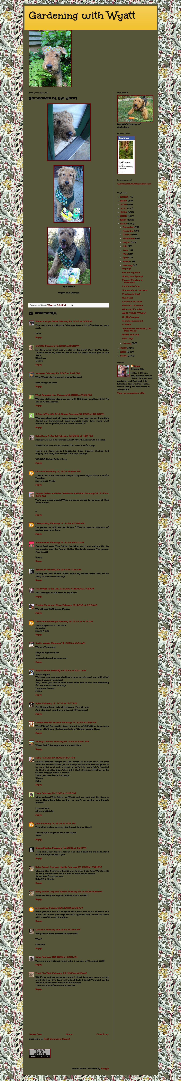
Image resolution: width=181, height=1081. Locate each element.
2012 (123, 348)
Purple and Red (130, 334)
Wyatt (137, 366)
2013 (123, 223)
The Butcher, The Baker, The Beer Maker (136, 329)
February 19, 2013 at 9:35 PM (85, 891)
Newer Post (35, 1034)
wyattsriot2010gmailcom (134, 184)
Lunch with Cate (131, 286)
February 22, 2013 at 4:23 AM (69, 973)
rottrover (40, 373)
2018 (123, 204)
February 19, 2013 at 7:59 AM (76, 621)
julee (37, 823)
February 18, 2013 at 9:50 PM (74, 395)
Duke (38, 793)
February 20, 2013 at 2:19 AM (63, 929)
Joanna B (40, 569)
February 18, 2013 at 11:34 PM (76, 436)
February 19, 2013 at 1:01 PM (58, 758)
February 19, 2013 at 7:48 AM (77, 588)
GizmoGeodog (43, 848)
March (126, 261)
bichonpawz (41, 908)
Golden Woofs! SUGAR (48, 722)
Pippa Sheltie (42, 670)
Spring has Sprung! (132, 276)
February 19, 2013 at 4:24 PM (69, 848)
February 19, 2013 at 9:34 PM (85, 867)
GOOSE (39, 346)
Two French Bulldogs (46, 621)
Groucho (40, 929)
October (127, 234)
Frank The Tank (43, 973)
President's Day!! (131, 294)
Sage (38, 957)
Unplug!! (126, 268)
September (129, 238)
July (125, 246)
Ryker (38, 703)
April (125, 257)
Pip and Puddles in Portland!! (132, 281)
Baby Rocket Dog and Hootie (51, 867)
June (126, 250)
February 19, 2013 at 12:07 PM (68, 670)
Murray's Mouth (44, 741)
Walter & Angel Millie (46, 321)
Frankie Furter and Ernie (48, 605)
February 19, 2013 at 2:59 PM (58, 823)
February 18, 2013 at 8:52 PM (62, 346)
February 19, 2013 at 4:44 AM (63, 471)
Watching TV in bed (132, 309)
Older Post (102, 1034)
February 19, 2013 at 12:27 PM (59, 703)
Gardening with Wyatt (82, 15)
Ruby (38, 758)
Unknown (40, 471)
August (127, 242)
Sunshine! (127, 298)
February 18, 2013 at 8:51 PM (75, 321)
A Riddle (126, 324)
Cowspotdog (42, 523)
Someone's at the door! (134, 290)
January (127, 343)
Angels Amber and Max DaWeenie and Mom (59, 493)
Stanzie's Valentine (132, 305)
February (128, 265)
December (128, 227)
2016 (124, 212)
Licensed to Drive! (132, 301)
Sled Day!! (127, 338)
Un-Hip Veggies (130, 317)
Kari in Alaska (42, 643)
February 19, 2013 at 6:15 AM (67, 542)
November (128, 231)
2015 (124, 216)
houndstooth (42, 542)
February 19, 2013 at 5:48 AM (67, 523)
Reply (38, 337)
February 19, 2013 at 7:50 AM (79, 605)
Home (69, 1034)
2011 (123, 352)
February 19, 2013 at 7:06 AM (64, 569)
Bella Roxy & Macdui (46, 436)
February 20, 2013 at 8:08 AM (59, 957)
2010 (124, 355)
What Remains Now (45, 395)
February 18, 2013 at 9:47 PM (63, 373)
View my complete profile (130, 393)
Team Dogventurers (132, 321)
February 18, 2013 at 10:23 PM (86, 414)
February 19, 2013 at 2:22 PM (59, 793)
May (125, 254)
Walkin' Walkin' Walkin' (134, 313)
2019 (124, 200)
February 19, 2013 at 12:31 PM (79, 722)
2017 (123, 208)
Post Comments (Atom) (57, 1039)
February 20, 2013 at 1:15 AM (66, 908)
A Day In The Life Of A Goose (51, 414)
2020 (124, 197)
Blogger (105, 1068)
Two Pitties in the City (47, 588)
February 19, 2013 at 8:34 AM (68, 643)
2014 (123, 220)
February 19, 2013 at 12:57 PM (71, 741)
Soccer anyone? (131, 272)
